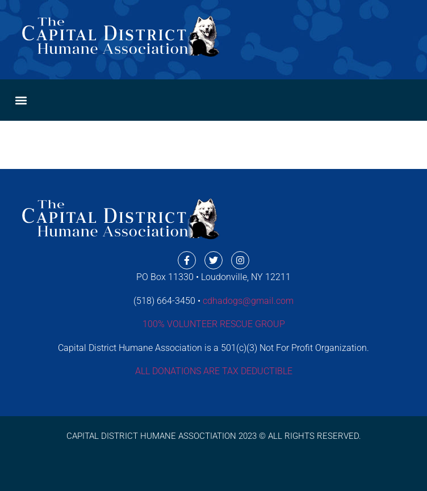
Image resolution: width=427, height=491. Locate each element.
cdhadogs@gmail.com (248, 300)
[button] (20, 100)
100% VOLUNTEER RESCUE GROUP (214, 324)
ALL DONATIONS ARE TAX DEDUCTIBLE (213, 371)
